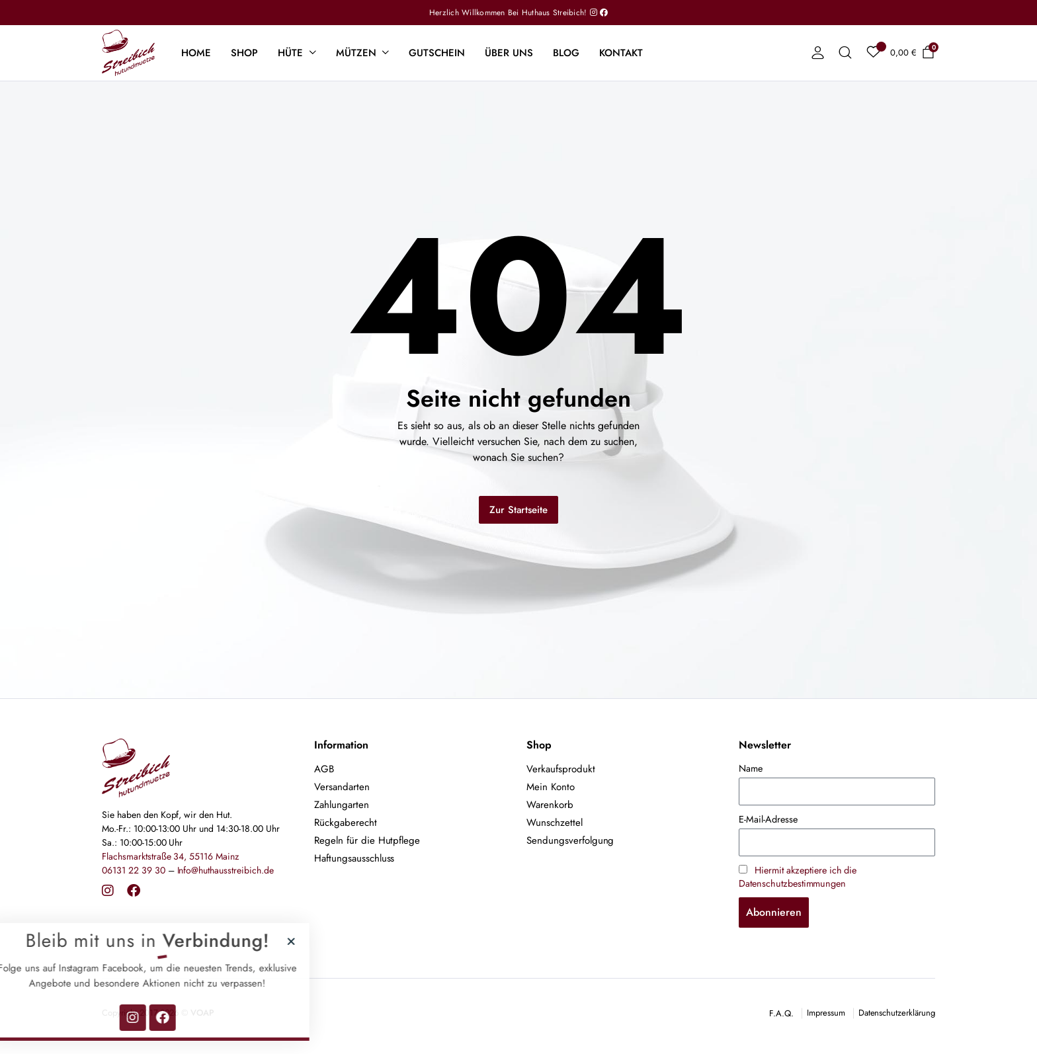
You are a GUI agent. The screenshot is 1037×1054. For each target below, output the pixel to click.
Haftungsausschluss (354, 858)
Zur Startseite (518, 510)
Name (751, 768)
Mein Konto (550, 787)
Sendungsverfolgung (570, 840)
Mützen (356, 53)
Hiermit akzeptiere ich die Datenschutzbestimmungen (797, 877)
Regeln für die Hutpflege (367, 840)
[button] (232, 941)
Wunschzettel (554, 822)
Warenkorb (549, 804)
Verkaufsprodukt (560, 769)
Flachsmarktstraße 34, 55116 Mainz (170, 856)
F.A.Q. (781, 1013)
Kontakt (621, 53)
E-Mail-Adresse (768, 819)
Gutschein (437, 53)
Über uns (509, 53)
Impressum (826, 1012)
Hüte (290, 53)
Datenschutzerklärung (896, 1012)
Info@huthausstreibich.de (225, 870)
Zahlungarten (341, 804)
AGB (324, 769)
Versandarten (342, 787)
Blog (566, 53)
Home (196, 53)
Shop (244, 53)
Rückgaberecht (345, 822)
